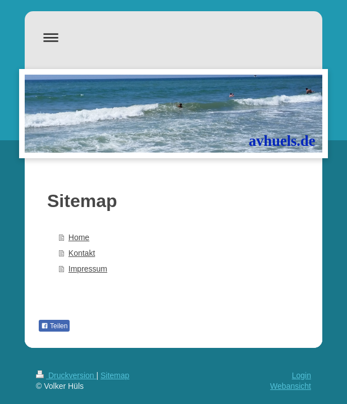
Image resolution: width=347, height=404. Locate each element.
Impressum (88, 268)
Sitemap (115, 375)
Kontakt (82, 253)
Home (79, 237)
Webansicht (290, 386)
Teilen (54, 326)
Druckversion (66, 375)
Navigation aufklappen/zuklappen (173, 37)
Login (301, 375)
